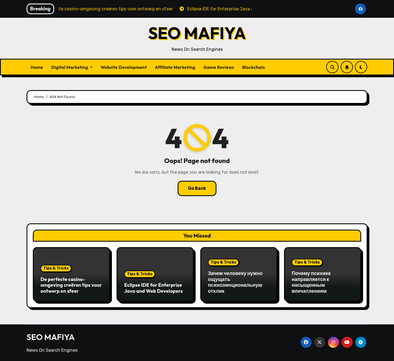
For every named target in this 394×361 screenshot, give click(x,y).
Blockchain (253, 67)
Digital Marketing (71, 67)
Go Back (197, 188)
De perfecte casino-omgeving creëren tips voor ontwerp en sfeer (71, 285)
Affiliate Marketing (175, 67)
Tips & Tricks (56, 268)
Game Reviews (218, 67)
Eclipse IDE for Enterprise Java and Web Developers (153, 288)
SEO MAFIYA (197, 33)
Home (37, 67)
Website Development (124, 67)
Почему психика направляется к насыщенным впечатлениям (311, 282)
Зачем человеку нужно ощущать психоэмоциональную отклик (235, 282)
